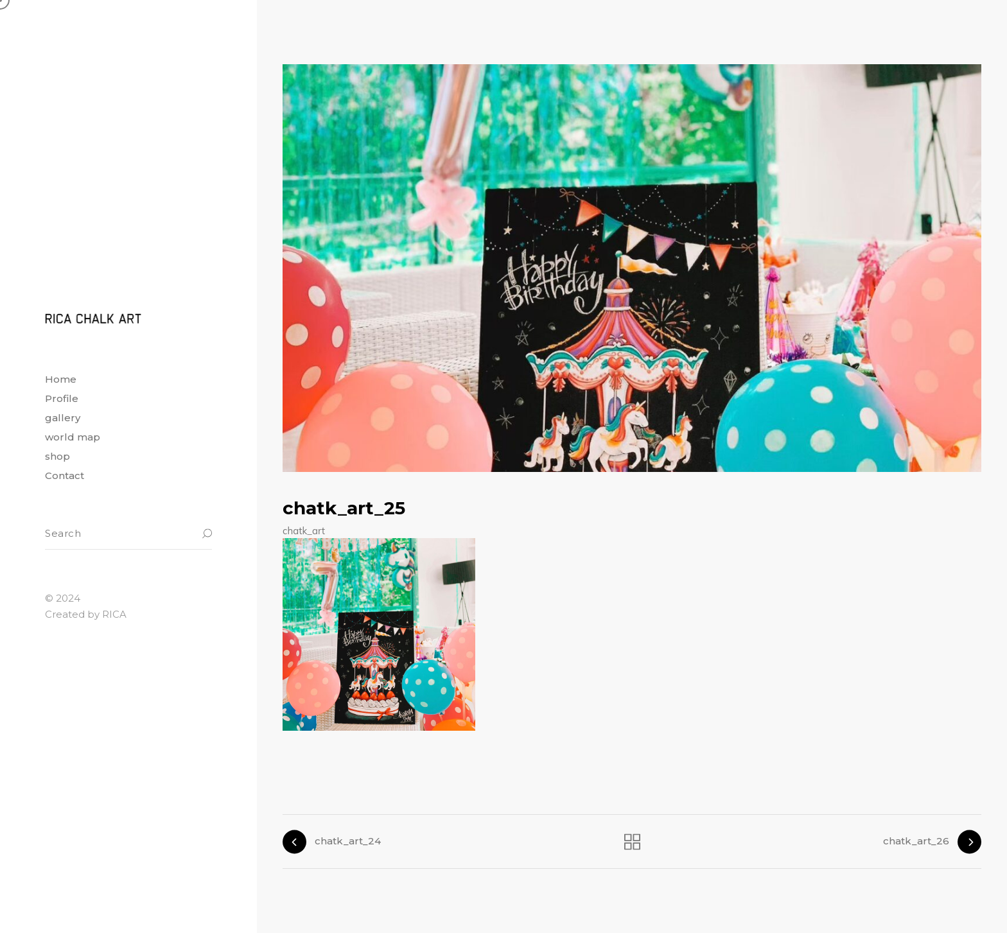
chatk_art (304, 531)
